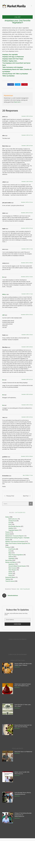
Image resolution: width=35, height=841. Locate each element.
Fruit (9, 551)
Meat (9, 553)
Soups (10, 575)
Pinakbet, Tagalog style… (10, 61)
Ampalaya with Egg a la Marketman (13, 57)
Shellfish (10, 528)
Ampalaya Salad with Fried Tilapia (12, 59)
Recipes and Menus (10, 562)
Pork (9, 524)
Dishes (7, 517)
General (7, 534)
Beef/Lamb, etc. (12, 519)
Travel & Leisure (9, 581)
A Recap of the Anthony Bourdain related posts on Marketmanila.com (23, 814)
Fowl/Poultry (12, 549)
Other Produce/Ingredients (15, 555)
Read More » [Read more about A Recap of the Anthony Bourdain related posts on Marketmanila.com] (17, 818)
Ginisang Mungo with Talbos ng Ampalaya (15, 74)
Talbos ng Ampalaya (8, 76)
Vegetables (11, 558)
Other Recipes (12, 570)
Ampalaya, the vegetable (10, 54)
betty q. (4, 294)
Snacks (10, 573)
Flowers (7, 532)
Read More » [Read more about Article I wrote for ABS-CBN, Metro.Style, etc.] (17, 775)
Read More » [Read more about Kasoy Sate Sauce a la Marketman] (17, 753)
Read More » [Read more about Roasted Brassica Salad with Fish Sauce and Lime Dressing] (17, 728)
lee (3, 277)
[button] (10, 84)
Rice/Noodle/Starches (14, 526)
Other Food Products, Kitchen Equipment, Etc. (17, 543)
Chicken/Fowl (12, 521)
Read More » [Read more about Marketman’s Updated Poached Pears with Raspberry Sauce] (17, 687)
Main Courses (12, 568)
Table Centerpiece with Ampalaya (12, 67)
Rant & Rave (8, 560)
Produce (7, 547)
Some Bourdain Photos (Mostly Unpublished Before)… (23, 793)
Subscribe (17, 624)
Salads (10, 571)
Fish (9, 522)
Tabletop (7, 579)
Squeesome (30, 839)
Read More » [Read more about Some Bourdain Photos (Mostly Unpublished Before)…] (17, 796)
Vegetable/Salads (13, 530)
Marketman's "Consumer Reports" (14, 536)
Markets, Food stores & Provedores (15, 541)
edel (3, 315)
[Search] (31, 504)
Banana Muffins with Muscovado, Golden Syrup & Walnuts (23, 664)
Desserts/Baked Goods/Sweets (17, 566)
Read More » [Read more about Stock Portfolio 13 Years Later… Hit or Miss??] (17, 708)
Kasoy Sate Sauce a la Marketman (23, 751)
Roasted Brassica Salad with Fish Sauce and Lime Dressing (23, 725)
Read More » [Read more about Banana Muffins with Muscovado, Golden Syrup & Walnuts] (17, 667)
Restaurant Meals (10, 577)
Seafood (10, 556)
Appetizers (11, 564)
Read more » (17, 102)
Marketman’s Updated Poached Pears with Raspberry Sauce (23, 684)
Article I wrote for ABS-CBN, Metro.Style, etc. (22, 772)
